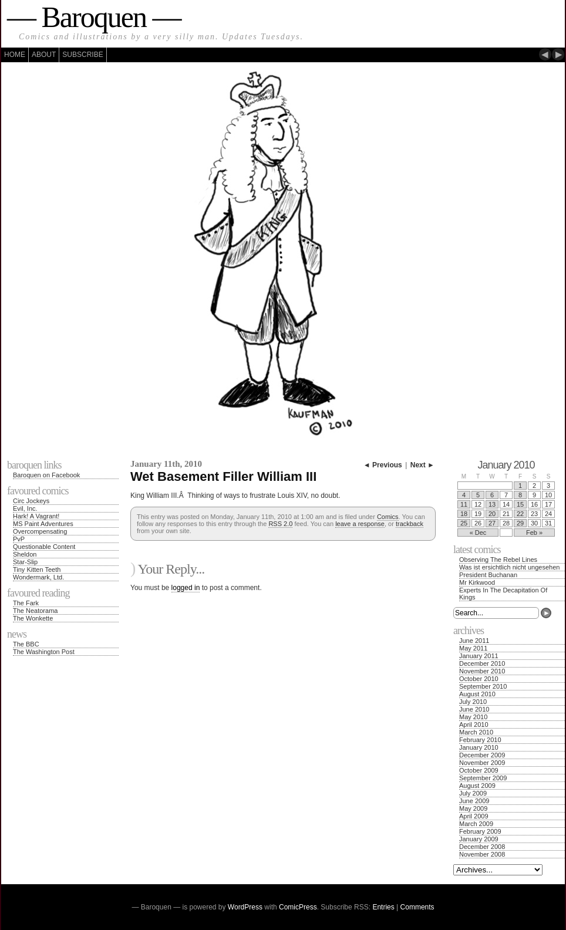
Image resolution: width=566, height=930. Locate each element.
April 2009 (473, 816)
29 (520, 523)
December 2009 (482, 755)
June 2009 (474, 800)
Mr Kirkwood (477, 582)
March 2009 (476, 823)
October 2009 (478, 770)
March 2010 (476, 732)
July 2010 (473, 701)
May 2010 (473, 716)
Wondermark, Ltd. (38, 577)
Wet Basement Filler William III (223, 476)
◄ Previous (382, 465)
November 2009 (482, 762)
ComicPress (298, 907)
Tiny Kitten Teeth (36, 569)
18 (463, 513)
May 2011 (473, 648)
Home (14, 54)
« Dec (478, 532)
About (44, 54)
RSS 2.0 (280, 523)
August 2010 (477, 694)
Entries (383, 907)
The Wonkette (33, 618)
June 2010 (474, 709)
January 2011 (478, 655)
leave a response (360, 523)
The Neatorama (35, 610)
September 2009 (483, 777)
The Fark (26, 602)
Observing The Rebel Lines (498, 559)
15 (520, 504)
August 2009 (477, 785)
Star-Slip (25, 561)
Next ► (422, 465)
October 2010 (478, 678)
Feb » (534, 532)
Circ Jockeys (31, 500)
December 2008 (482, 846)
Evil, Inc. (25, 508)
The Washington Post (44, 651)
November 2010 (482, 671)
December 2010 (482, 663)
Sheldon (24, 554)
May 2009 (473, 808)
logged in (185, 588)
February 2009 (480, 831)
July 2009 (473, 793)
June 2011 (474, 640)
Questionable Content (44, 546)
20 (492, 513)
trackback (409, 523)
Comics (388, 516)
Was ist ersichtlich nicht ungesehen (509, 567)
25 (463, 523)
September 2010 (483, 686)
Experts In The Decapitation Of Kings (503, 594)
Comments (417, 907)
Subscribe (82, 54)
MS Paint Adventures (43, 523)
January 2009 (478, 839)
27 (492, 523)
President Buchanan (488, 574)
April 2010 (473, 724)
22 (520, 513)
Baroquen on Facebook (46, 475)
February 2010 (480, 739)
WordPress (245, 907)
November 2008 (482, 854)
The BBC (26, 644)
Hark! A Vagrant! (36, 516)
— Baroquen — (93, 17)
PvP (19, 538)
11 (463, 504)
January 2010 (478, 747)
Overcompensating (40, 531)
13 (492, 504)
